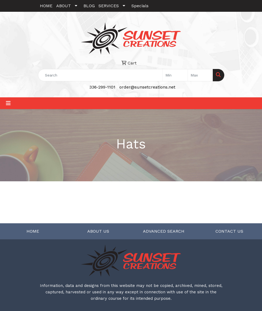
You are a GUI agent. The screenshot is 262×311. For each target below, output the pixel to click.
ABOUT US (98, 231)
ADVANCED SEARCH (163, 231)
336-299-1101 (102, 87)
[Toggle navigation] (8, 103)
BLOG (89, 5)
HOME (46, 5)
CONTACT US (229, 231)
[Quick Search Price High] (200, 75)
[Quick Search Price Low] (175, 75)
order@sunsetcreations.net (147, 87)
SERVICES (108, 5)
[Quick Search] (100, 75)
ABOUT (63, 5)
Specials (140, 5)
